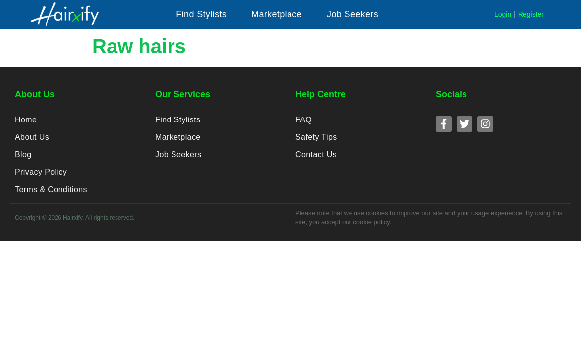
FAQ (303, 120)
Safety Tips (316, 139)
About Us (32, 139)
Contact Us (315, 158)
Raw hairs (139, 46)
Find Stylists (177, 120)
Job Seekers (178, 158)
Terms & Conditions (50, 195)
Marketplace (177, 139)
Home (26, 120)
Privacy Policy (40, 177)
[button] (201, 14)
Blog (23, 158)
